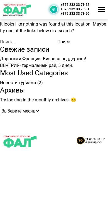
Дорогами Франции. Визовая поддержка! (43, 58)
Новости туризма (18, 82)
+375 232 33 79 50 (75, 14)
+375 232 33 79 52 (75, 5)
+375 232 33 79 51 (75, 9)
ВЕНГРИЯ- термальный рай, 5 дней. (36, 65)
